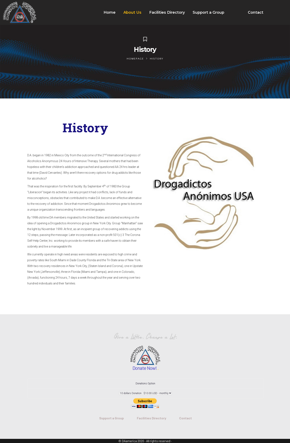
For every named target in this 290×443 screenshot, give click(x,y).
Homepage (135, 58)
